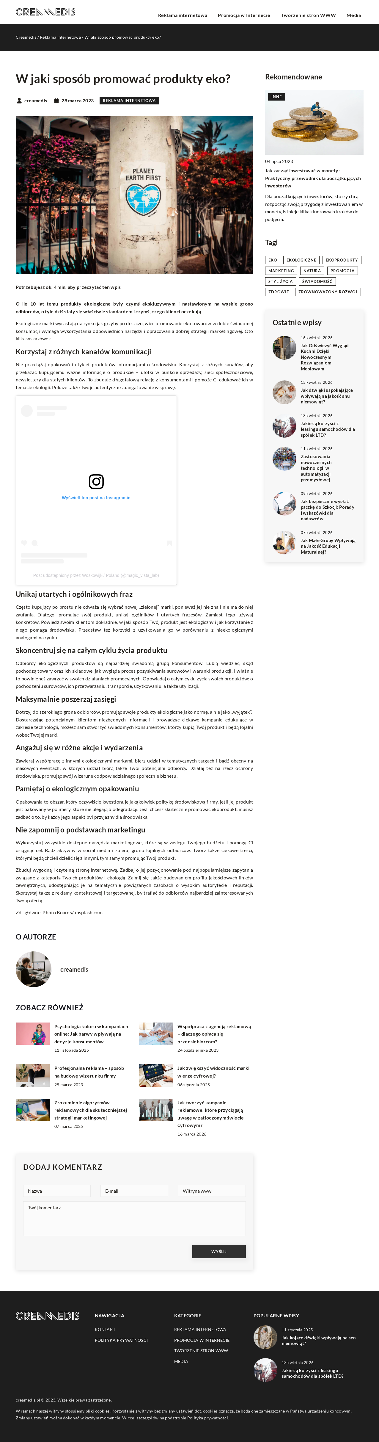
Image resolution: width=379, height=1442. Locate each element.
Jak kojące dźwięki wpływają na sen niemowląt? (319, 1340)
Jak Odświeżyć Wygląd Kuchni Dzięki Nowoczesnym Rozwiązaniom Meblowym (325, 357)
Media (357, 12)
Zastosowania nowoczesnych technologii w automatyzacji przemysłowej (316, 468)
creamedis (35, 100)
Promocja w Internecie (260, 12)
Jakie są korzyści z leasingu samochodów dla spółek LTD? (328, 429)
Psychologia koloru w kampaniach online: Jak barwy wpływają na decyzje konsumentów (91, 1033)
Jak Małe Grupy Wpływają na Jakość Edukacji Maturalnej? (328, 546)
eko (272, 260)
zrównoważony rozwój (328, 291)
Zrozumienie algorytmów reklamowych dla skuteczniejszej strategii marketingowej (90, 1110)
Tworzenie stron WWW (317, 12)
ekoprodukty (342, 260)
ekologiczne (301, 260)
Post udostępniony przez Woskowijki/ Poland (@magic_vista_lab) (96, 575)
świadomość (317, 281)
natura (312, 270)
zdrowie (278, 291)
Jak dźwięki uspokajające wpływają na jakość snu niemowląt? (327, 395)
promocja (343, 270)
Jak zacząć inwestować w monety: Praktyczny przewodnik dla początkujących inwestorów (313, 177)
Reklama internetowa (205, 12)
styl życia (280, 281)
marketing (281, 270)
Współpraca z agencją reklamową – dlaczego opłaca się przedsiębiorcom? (214, 1033)
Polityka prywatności (121, 1340)
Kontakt (105, 1329)
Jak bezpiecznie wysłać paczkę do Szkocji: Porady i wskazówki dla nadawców (328, 510)
